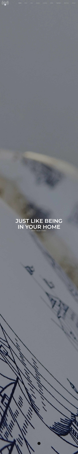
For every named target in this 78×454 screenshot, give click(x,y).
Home (20, 3)
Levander (45, 3)
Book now (66, 3)
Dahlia (51, 3)
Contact (74, 3)
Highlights (58, 3)
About (25, 3)
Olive (31, 3)
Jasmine (38, 3)
